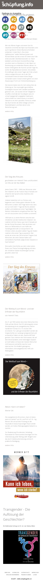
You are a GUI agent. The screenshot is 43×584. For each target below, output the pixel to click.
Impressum (35, 572)
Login (35, 575)
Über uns (7, 572)
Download (15, 572)
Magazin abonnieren (12, 575)
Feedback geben (26, 575)
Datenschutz (25, 572)
